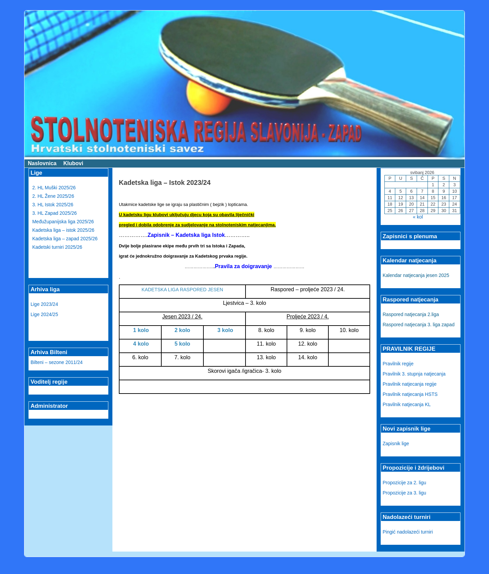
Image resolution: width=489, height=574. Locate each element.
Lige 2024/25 (44, 314)
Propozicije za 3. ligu (404, 492)
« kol (418, 217)
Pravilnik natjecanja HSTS (410, 394)
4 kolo (140, 344)
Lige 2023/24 (44, 304)
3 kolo (224, 330)
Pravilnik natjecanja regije (410, 384)
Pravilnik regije (398, 363)
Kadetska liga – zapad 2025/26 (64, 238)
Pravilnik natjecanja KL (407, 404)
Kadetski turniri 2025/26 (57, 247)
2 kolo (182, 330)
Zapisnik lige (396, 443)
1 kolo (140, 330)
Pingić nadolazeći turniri (408, 532)
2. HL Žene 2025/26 (53, 196)
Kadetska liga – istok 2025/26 (63, 230)
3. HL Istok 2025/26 (52, 204)
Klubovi (73, 163)
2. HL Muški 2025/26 (54, 187)
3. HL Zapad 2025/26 (54, 213)
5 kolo (182, 344)
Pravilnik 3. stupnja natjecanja (414, 374)
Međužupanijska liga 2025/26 (63, 221)
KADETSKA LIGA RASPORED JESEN (182, 289)
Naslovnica (42, 163)
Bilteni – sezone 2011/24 (57, 362)
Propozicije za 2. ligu (404, 482)
